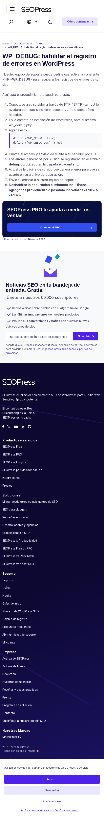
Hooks (6, 595)
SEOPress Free (12, 446)
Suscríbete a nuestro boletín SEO (24, 720)
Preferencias (52, 801)
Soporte (7, 580)
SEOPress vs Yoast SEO (18, 564)
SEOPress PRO (12, 454)
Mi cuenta (8, 642)
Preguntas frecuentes (16, 626)
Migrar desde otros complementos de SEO (30, 501)
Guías (6, 587)
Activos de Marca (13, 666)
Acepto (52, 779)
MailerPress (10, 736)
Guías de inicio (11, 603)
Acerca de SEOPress (15, 658)
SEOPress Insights (14, 462)
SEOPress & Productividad (19, 540)
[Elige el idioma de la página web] (29, 22)
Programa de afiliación (17, 705)
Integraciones (11, 477)
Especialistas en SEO (16, 532)
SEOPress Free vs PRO (17, 548)
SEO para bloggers (14, 509)
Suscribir (84, 336)
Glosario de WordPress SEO (20, 611)
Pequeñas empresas (15, 517)
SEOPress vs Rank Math (18, 556)
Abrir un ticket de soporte (19, 634)
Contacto (8, 713)
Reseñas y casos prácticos (20, 689)
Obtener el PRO (50, 227)
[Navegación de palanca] (12, 9)
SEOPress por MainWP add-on (22, 470)
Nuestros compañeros (17, 681)
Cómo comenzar (78, 21)
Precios (7, 485)
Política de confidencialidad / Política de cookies (50, 810)
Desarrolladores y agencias (20, 525)
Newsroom (9, 674)
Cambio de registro (14, 619)
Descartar (52, 790)
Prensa (7, 697)
